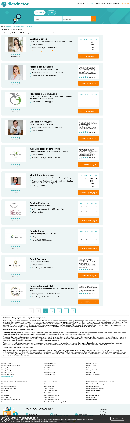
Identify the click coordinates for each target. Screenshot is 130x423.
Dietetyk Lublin (48, 368)
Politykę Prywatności (50, 421)
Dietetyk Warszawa (7, 374)
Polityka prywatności (106, 412)
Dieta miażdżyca (49, 388)
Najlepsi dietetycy (112, 3)
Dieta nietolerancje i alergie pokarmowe (14, 382)
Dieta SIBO (47, 393)
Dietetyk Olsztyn (6, 370)
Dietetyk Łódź (90, 368)
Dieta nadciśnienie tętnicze (95, 388)
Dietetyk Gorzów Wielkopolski (10, 365)
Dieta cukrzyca (6, 397)
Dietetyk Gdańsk (91, 363)
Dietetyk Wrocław (49, 374)
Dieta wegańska (49, 386)
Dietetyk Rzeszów (6, 372)
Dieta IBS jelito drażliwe (93, 390)
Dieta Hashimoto (91, 399)
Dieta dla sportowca (50, 390)
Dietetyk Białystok (7, 363)
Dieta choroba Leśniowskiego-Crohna (56, 402)
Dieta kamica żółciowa (8, 388)
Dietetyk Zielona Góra (93, 374)
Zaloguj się (125, 3)
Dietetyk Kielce (91, 365)
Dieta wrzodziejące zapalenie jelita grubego (100, 382)
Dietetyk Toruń (90, 372)
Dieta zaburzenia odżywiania (10, 402)
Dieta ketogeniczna (92, 395)
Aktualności (103, 414)
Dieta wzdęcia (5, 390)
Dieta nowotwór (6, 384)
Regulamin (103, 409)
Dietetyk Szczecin (49, 372)
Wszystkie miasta (7, 377)
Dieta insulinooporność (8, 386)
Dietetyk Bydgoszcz (50, 363)
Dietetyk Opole (48, 370)
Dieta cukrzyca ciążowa (51, 399)
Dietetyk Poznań (91, 370)
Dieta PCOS (5, 395)
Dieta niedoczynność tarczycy (10, 399)
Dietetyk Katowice (49, 365)
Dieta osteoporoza (92, 393)
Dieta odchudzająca (50, 397)
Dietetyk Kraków (6, 368)
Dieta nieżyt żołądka (50, 382)
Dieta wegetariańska (93, 386)
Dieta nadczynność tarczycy (95, 384)
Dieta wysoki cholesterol (51, 395)
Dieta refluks (5, 393)
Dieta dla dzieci (91, 397)
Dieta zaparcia (48, 384)
